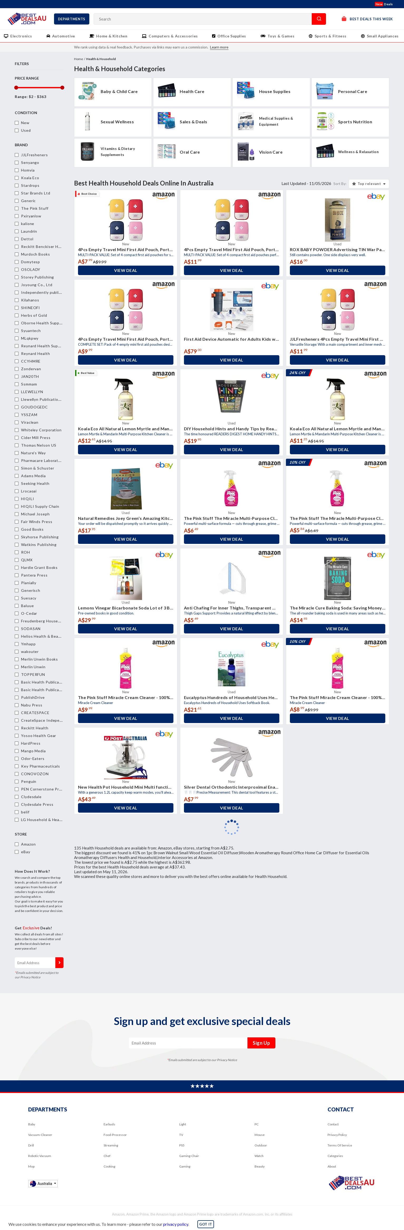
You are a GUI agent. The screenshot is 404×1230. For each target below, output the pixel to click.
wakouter (30, 651)
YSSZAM (29, 414)
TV (181, 1135)
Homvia (28, 170)
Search (319, 19)
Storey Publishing (37, 277)
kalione (27, 223)
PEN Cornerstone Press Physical (51, 789)
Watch (259, 1156)
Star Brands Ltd (35, 193)
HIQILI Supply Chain (40, 506)
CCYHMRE (31, 361)
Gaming (184, 1166)
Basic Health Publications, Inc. (49, 689)
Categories (335, 1156)
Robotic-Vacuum (39, 1156)
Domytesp (30, 262)
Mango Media (33, 751)
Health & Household (101, 59)
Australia (41, 1183)
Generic (28, 200)
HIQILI (27, 498)
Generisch (30, 590)
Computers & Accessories (173, 36)
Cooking (109, 1166)
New (25, 122)
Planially (28, 582)
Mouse (260, 1135)
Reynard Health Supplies (44, 346)
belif (25, 812)
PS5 (181, 1145)
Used (26, 130)
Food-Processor (115, 1135)
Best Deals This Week (367, 18)
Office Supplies (231, 36)
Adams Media (33, 476)
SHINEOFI (30, 307)
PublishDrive (33, 697)
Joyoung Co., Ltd (36, 284)
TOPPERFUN (33, 674)
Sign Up (59, 962)
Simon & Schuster (37, 468)
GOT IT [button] (205, 1224)
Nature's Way (33, 453)
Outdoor (261, 1145)
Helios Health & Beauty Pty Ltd (50, 636)
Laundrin (29, 231)
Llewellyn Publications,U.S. (46, 399)
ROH (25, 552)
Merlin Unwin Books (39, 659)
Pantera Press (34, 575)
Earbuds (109, 1124)
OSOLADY (30, 269)
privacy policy (175, 1224)
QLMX (27, 560)
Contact (333, 1124)
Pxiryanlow (31, 216)
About (332, 1166)
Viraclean (29, 422)
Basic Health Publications (45, 682)
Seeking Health (35, 483)
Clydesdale (31, 796)
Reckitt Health (34, 728)
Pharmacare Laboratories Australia (53, 460)
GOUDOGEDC (34, 407)
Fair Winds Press (36, 521)
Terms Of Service (340, 1145)
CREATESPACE (35, 712)
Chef (107, 1156)
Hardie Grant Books (39, 567)
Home (78, 59)
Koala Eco (30, 177)
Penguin (28, 781)
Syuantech (31, 330)
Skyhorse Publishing (40, 537)
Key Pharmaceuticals (40, 766)
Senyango (30, 162)
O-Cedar (29, 613)
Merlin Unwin (33, 667)
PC (257, 1124)
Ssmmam (29, 384)
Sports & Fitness (331, 36)
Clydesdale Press (37, 804)
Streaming (111, 1145)
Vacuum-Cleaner (40, 1135)
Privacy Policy (337, 1135)
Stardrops (30, 185)
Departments (71, 19)
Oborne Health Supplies (43, 323)
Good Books (32, 529)
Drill (31, 1145)
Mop (31, 1166)
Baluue (27, 605)
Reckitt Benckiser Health (44, 246)
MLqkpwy (29, 338)
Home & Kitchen (111, 36)
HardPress (31, 743)
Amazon (28, 844)
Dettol (27, 239)
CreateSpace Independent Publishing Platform (65, 720)
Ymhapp (28, 644)
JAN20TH (30, 376)
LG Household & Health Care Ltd (51, 819)
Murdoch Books (35, 254)
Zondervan (31, 369)
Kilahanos (30, 300)
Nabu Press (31, 705)
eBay (25, 852)
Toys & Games (281, 36)
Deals (384, 4)
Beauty (260, 1166)
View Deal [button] (125, 270)
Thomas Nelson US (38, 445)
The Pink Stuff (34, 208)
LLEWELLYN (32, 391)
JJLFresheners (34, 155)
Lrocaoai (29, 491)
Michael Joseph (35, 514)
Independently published (44, 292)
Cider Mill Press (35, 437)
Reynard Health (35, 353)
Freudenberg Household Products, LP (56, 621)
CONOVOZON (35, 774)
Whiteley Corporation (41, 430)
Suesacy (28, 598)
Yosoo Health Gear (38, 735)
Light (182, 1124)
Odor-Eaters (33, 758)
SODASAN (31, 628)
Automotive (63, 36)
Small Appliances (383, 36)
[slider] (16, 88)
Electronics (21, 36)
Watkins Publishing (39, 544)
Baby (31, 1124)
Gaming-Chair (189, 1156)
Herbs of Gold (34, 315)
